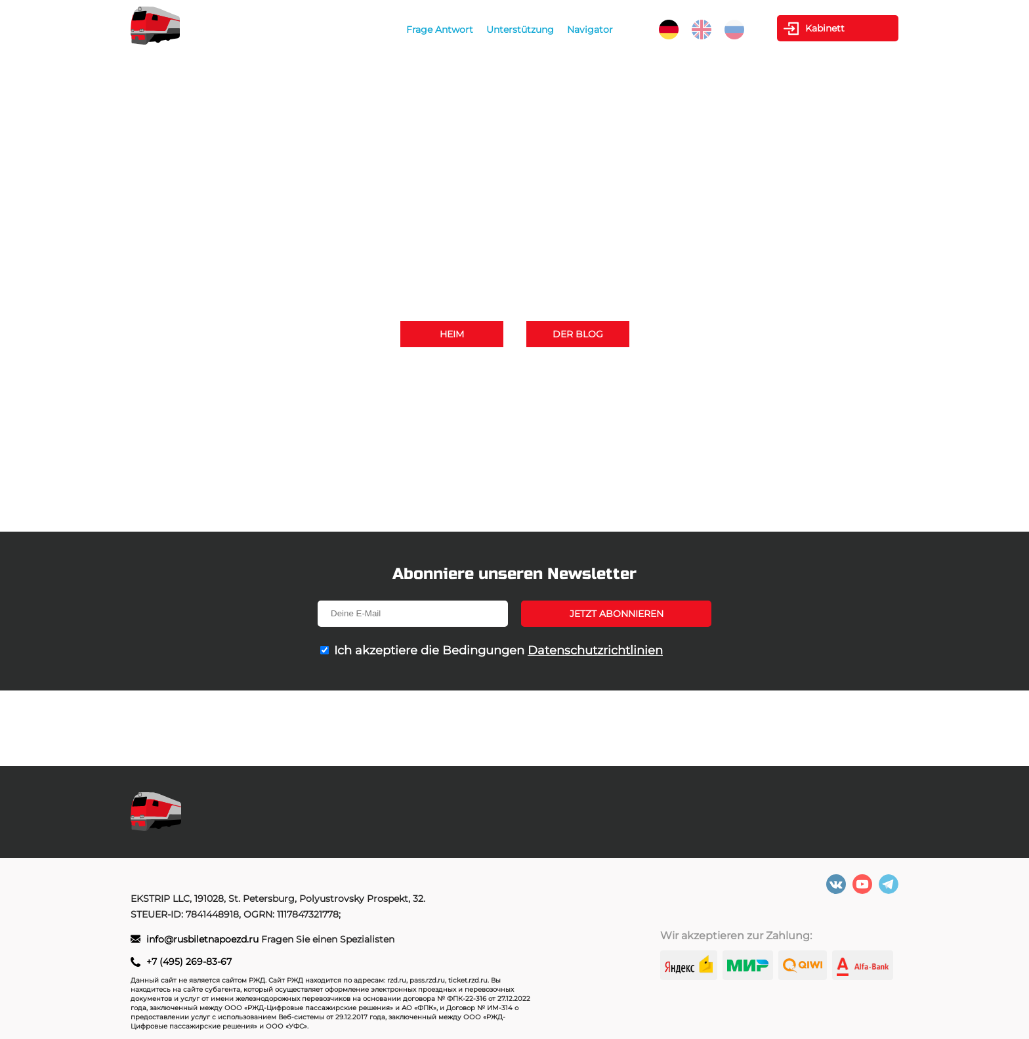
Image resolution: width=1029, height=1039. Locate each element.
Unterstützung (520, 29)
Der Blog (578, 334)
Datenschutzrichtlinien (595, 650)
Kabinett (825, 28)
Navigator (590, 29)
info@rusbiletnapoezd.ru (560, 391)
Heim (452, 334)
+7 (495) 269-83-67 (653, 373)
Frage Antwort (439, 29)
